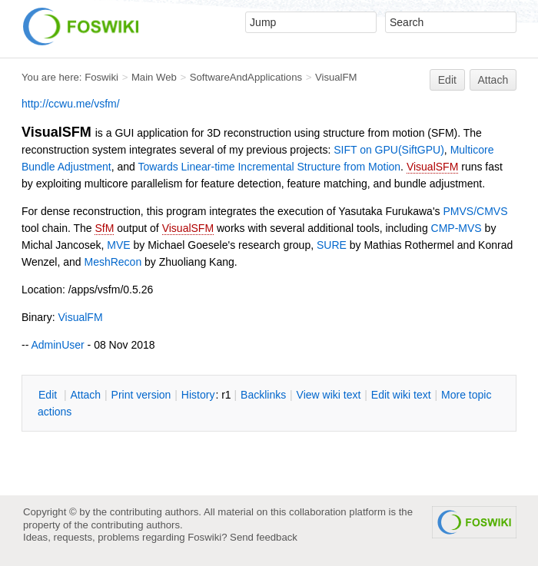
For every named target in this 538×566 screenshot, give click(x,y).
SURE (332, 245)
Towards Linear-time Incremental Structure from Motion (269, 167)
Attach (493, 80)
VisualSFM (432, 167)
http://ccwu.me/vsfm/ (71, 104)
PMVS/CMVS (475, 211)
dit (49, 395)
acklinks (263, 395)
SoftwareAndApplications (246, 77)
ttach (85, 395)
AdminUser (57, 345)
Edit (447, 80)
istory (198, 395)
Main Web (154, 77)
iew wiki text (329, 395)
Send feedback (263, 537)
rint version (141, 395)
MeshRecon (112, 262)
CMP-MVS (456, 228)
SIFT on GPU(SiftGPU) (389, 150)
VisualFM (336, 77)
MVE (118, 245)
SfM (104, 228)
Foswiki (101, 77)
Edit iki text (401, 395)
